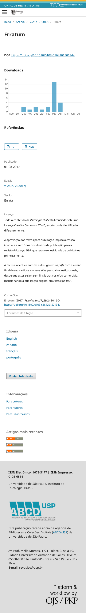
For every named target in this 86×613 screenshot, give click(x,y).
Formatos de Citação (20, 313)
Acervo (20, 22)
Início (7, 22)
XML (31, 147)
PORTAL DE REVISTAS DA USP (22, 5)
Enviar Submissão (21, 376)
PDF (13, 147)
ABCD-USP (60, 532)
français (12, 351)
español (11, 345)
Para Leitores (14, 401)
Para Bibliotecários (18, 414)
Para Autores (14, 408)
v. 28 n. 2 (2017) (39, 22)
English (11, 338)
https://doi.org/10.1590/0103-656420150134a (43, 55)
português (13, 357)
